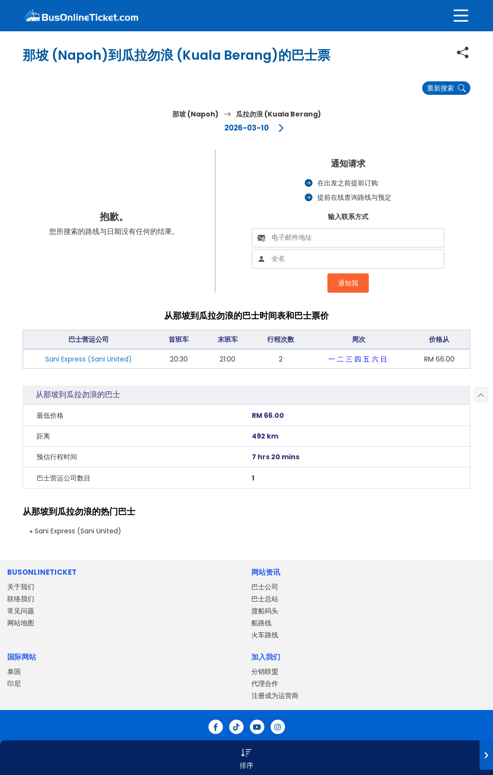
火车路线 (264, 635)
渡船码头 (264, 611)
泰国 (14, 671)
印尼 (14, 683)
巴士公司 (264, 587)
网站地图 (20, 623)
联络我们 (20, 599)
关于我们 (20, 587)
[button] (246, 757)
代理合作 (264, 683)
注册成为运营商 (274, 695)
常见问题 (20, 611)
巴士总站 (264, 599)
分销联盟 (264, 671)
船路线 (261, 623)
